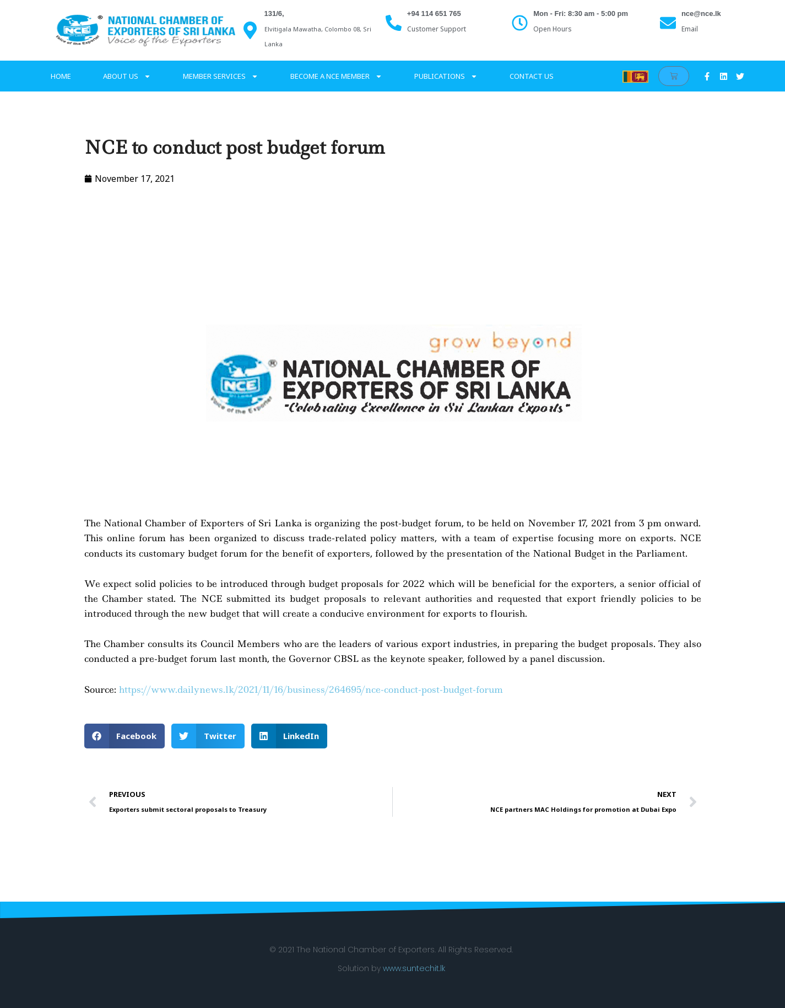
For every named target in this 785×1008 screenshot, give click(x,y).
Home (61, 76)
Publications (446, 76)
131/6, (274, 13)
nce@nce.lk (701, 13)
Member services (220, 76)
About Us (127, 76)
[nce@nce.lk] (668, 23)
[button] (124, 736)
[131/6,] (250, 30)
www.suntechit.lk (414, 968)
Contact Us (532, 76)
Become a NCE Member (336, 76)
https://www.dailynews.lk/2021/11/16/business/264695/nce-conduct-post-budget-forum (311, 689)
